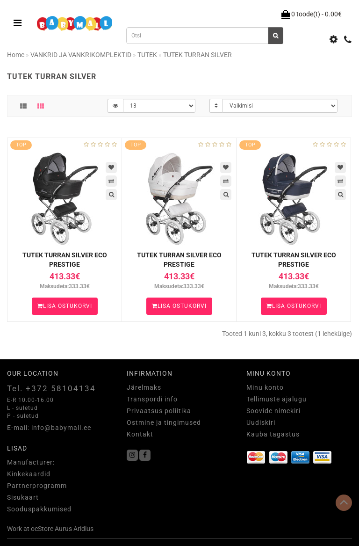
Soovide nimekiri (273, 411)
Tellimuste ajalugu (276, 399)
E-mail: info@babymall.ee (49, 427)
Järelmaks (144, 387)
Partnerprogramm (37, 485)
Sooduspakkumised (39, 509)
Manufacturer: (31, 462)
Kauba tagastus (273, 434)
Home (15, 54)
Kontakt (140, 434)
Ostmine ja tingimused (164, 422)
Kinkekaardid (28, 474)
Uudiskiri (260, 422)
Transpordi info (152, 399)
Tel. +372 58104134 (51, 388)
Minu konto (265, 387)
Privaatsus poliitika (159, 411)
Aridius (83, 528)
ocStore (42, 528)
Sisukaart (23, 497)
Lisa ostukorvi (64, 306)
